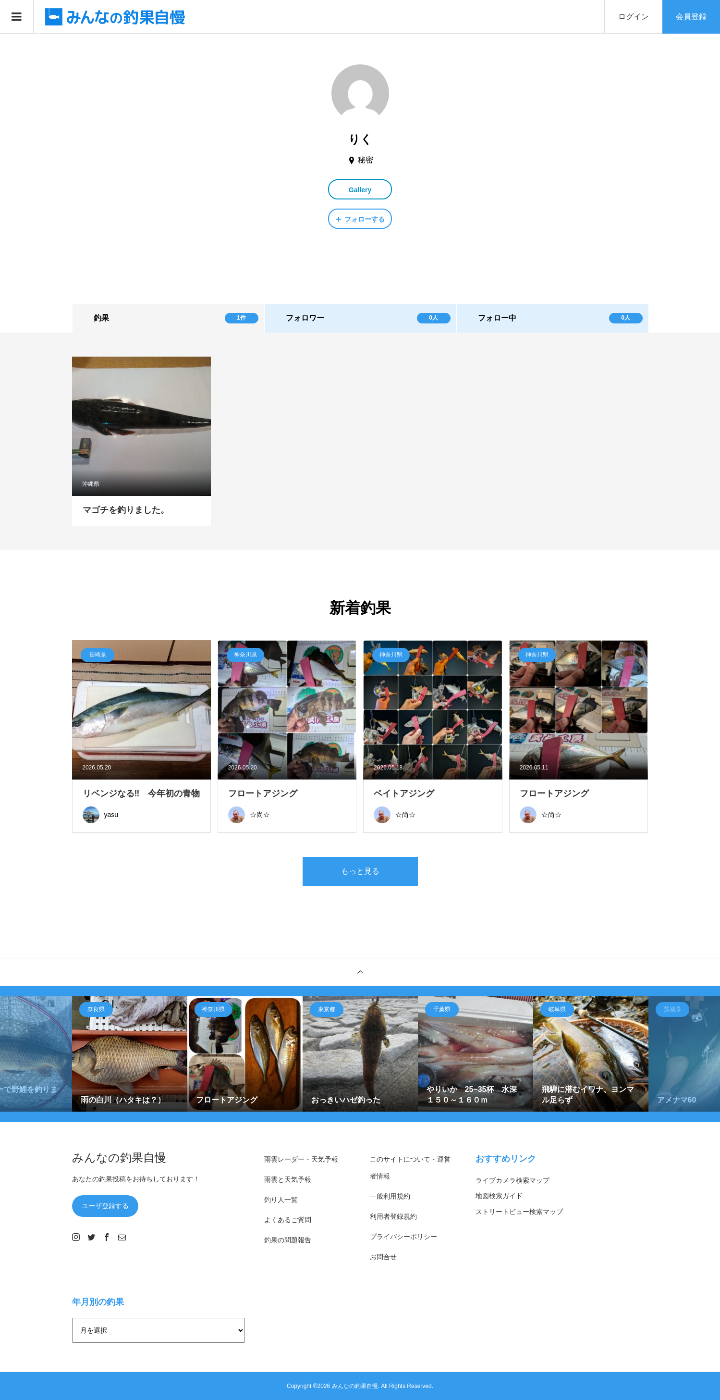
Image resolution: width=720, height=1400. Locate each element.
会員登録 (691, 16)
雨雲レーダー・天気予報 (301, 1159)
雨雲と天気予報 (287, 1179)
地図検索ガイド (499, 1196)
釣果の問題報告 (287, 1240)
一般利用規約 (390, 1196)
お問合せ (383, 1257)
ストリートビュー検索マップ (519, 1211)
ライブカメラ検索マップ (512, 1180)
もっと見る (360, 871)
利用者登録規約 (393, 1216)
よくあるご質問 (287, 1220)
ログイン (633, 16)
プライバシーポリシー (403, 1236)
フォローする (364, 219)
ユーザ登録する (105, 1206)
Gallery (360, 190)
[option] (129, 1054)
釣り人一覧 (281, 1199)
